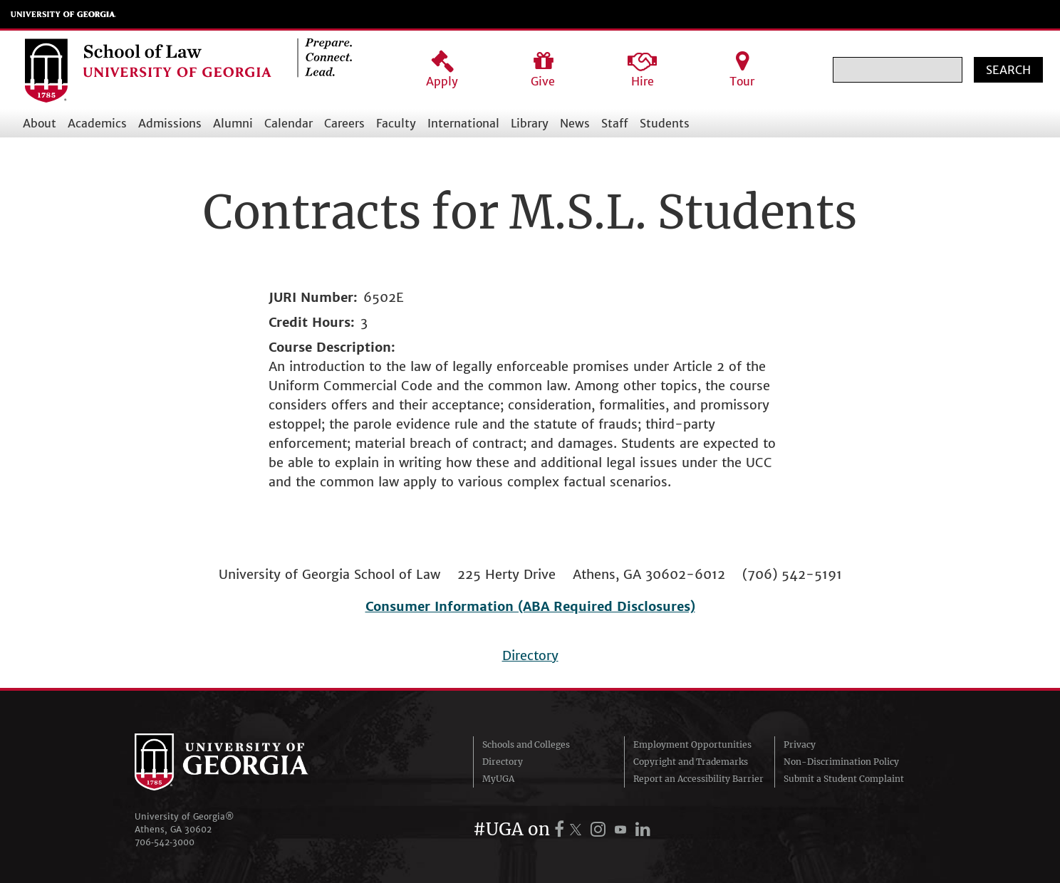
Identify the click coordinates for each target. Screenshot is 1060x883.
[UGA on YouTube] (622, 829)
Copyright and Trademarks (690, 761)
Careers (344, 123)
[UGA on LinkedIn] (643, 829)
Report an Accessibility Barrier (698, 778)
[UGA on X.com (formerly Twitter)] (577, 829)
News (575, 123)
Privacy (800, 744)
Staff (614, 123)
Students (665, 123)
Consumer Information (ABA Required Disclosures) (530, 606)
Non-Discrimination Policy (841, 761)
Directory (530, 655)
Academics (97, 123)
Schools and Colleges (526, 744)
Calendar (288, 123)
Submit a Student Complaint (844, 778)
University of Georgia (63, 14)
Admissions (170, 123)
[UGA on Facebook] (561, 829)
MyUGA (498, 778)
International (463, 123)
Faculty (396, 123)
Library (530, 123)
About (39, 123)
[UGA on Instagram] (600, 829)
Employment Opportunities (692, 744)
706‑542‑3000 (164, 842)
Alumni (233, 123)
